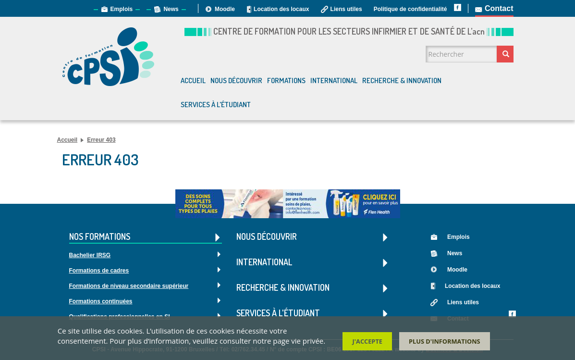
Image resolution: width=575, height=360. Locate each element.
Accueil (193, 80)
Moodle (225, 9)
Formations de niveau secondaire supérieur (129, 286)
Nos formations (145, 237)
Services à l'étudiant (216, 104)
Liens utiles (346, 9)
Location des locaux (281, 9)
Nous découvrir (236, 80)
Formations (286, 80)
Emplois (121, 9)
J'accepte (367, 342)
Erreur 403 (101, 140)
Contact (499, 8)
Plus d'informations (444, 342)
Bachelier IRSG (90, 255)
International (333, 80)
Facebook (512, 314)
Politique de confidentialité (410, 9)
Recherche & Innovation (401, 80)
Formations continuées (101, 301)
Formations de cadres (99, 270)
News (170, 9)
